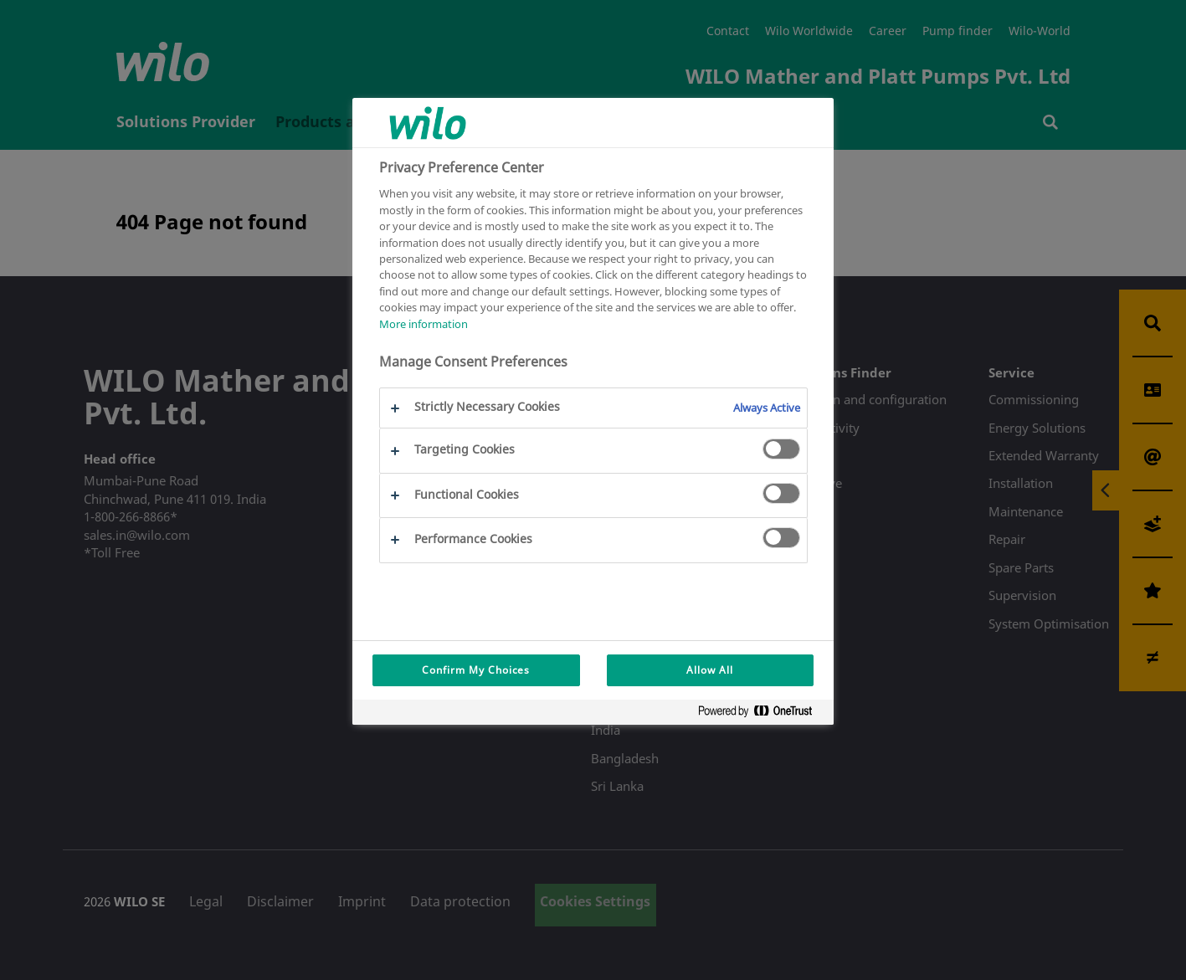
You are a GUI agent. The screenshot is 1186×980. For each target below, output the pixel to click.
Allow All (709, 670)
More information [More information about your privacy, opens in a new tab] (423, 323)
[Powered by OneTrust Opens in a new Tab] (761, 714)
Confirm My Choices (476, 670)
